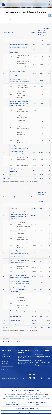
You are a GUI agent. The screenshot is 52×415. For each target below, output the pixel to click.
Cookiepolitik (38, 360)
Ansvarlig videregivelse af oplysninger (25, 362)
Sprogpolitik (38, 365)
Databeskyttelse (39, 354)
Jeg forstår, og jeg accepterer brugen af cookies (27, 408)
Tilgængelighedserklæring (42, 362)
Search (45, 4)
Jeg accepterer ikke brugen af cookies (27, 412)
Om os (3, 354)
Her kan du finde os (7, 366)
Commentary (19, 341)
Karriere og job (6, 356)
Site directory (5, 369)
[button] (49, 2)
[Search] (25, 4)
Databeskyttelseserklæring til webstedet (42, 357)
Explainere (5, 359)
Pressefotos (5, 361)
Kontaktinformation (7, 363)
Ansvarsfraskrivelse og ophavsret (24, 356)
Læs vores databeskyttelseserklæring (12, 403)
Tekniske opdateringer (24, 360)
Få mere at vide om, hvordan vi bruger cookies (38, 403)
